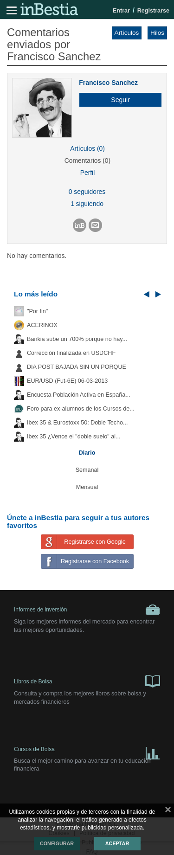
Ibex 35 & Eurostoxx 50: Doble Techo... (77, 422)
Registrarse (153, 10)
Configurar (57, 843)
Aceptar (117, 843)
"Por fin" (37, 311)
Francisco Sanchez (108, 82)
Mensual (87, 487)
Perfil (87, 172)
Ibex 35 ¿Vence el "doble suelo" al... (73, 436)
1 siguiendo (87, 203)
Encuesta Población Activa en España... (78, 395)
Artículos (127, 32)
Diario (87, 453)
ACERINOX (42, 325)
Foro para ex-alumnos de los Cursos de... (81, 408)
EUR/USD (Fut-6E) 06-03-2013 (67, 381)
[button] (117, 100)
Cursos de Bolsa (87, 751)
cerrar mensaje (168, 811)
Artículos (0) (87, 148)
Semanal (87, 470)
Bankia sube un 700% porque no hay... (77, 339)
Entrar (121, 10)
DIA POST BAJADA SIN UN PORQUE (76, 367)
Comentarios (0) (87, 160)
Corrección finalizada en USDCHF (71, 353)
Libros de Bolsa (87, 681)
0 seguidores (87, 191)
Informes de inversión (87, 610)
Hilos (157, 32)
